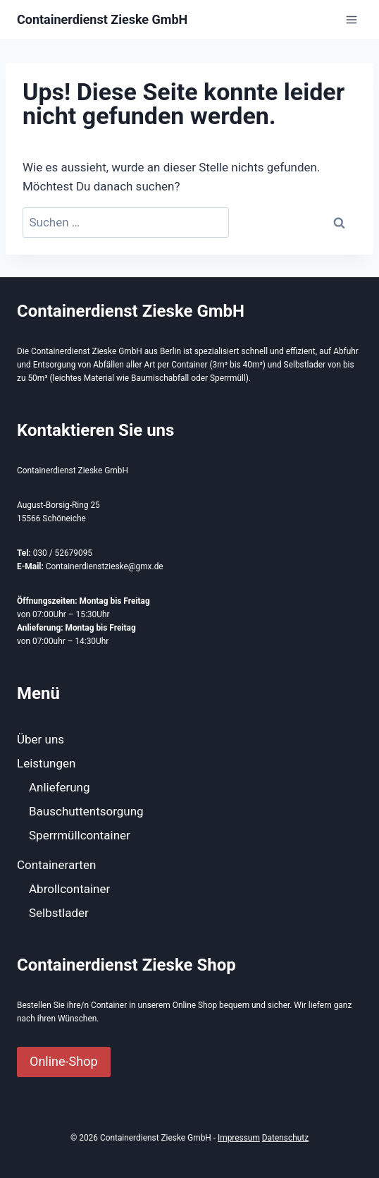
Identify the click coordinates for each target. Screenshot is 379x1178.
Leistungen (46, 763)
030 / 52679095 (62, 553)
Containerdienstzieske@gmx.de (104, 566)
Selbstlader (59, 913)
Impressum (239, 1138)
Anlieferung (59, 787)
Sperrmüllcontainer (79, 835)
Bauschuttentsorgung (86, 811)
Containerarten (56, 865)
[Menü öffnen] (352, 20)
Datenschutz (285, 1138)
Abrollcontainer (69, 889)
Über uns (40, 739)
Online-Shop (64, 1061)
